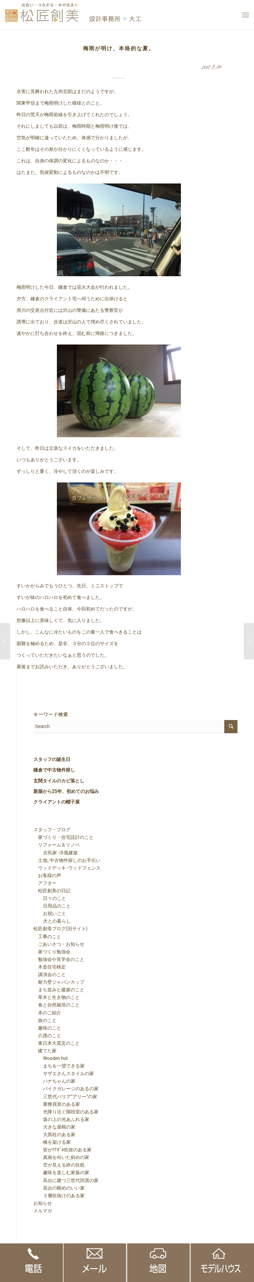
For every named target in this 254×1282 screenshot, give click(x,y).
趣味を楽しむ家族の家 (61, 1172)
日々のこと (50, 898)
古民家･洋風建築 (56, 852)
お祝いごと (50, 913)
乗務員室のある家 (57, 1104)
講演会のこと (49, 974)
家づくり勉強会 (51, 951)
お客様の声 (47, 875)
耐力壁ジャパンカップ (58, 982)
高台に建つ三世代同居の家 (66, 1180)
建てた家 (45, 1050)
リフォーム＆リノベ (56, 844)
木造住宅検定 (49, 967)
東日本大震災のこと (56, 1043)
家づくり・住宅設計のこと (63, 837)
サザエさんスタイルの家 (64, 1073)
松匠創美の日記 (51, 890)
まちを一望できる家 (59, 1065)
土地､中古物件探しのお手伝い (67, 860)
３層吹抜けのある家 (59, 1195)
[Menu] (245, 15)
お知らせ (42, 1203)
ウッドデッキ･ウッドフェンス (67, 868)
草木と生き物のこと (56, 997)
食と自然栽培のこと (56, 1004)
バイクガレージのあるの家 (66, 1088)
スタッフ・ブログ (51, 829)
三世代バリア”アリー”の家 (65, 1096)
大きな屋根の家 (54, 1127)
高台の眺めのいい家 (59, 1188)
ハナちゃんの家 (54, 1081)
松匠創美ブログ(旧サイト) (60, 928)
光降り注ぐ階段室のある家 (66, 1111)
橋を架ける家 (52, 1142)
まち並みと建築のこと (58, 989)
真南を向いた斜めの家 (61, 1157)
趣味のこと (47, 1028)
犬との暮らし (52, 921)
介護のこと (47, 1035)
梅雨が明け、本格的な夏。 (118, 48)
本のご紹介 (47, 1012)
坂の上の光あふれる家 (61, 1119)
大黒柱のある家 (54, 1134)
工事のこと (47, 936)
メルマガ (42, 1210)
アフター (45, 883)
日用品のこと (52, 905)
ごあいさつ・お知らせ (58, 944)
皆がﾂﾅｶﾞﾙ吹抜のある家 (63, 1149)
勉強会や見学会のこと (58, 959)
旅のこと (45, 1020)
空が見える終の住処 (59, 1164)
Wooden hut (51, 1058)
